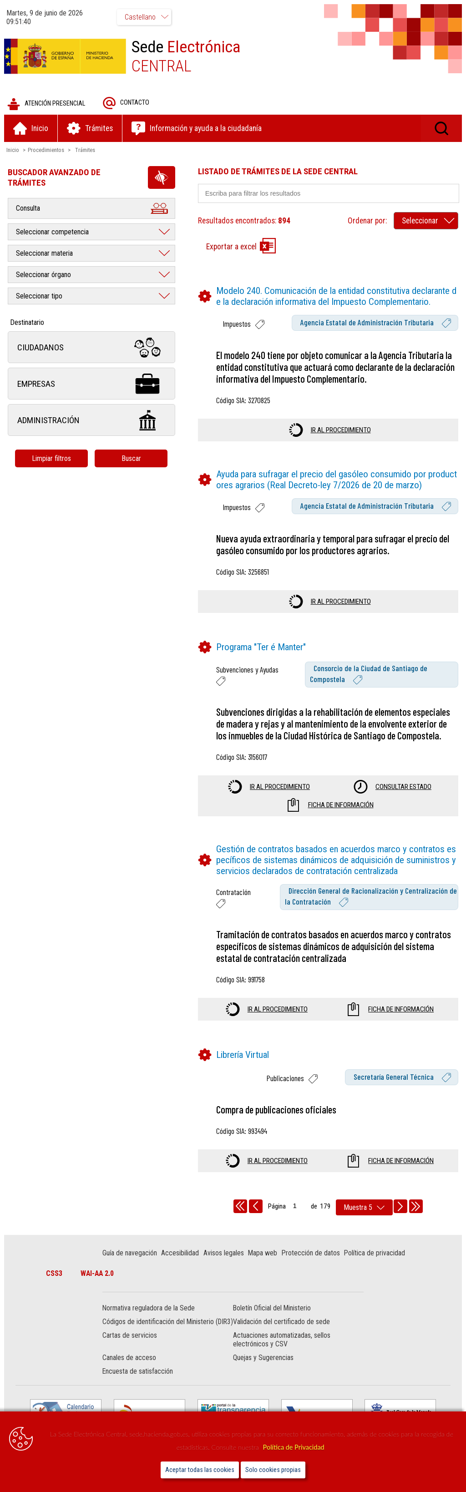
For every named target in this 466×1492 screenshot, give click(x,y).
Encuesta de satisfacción (138, 1380)
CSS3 (55, 1273)
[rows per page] (364, 1208)
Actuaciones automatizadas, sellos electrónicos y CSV (281, 1349)
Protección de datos (311, 1253)
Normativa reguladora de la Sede (149, 1309)
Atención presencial (47, 104)
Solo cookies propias (273, 1470)
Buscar (132, 459)
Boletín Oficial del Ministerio (272, 1309)
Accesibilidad (180, 1253)
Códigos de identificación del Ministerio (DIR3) (158, 1326)
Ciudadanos (92, 348)
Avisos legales (224, 1253)
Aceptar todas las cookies (199, 1470)
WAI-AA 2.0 (98, 1273)
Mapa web (263, 1253)
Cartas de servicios (130, 1344)
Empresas (92, 384)
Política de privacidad (374, 1253)
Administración (92, 420)
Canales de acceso (130, 1367)
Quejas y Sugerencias (263, 1367)
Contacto (126, 103)
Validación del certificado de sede (281, 1322)
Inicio (13, 150)
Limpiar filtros (52, 459)
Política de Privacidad (293, 1447)
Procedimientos (46, 150)
